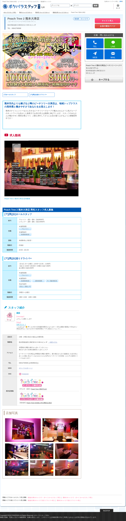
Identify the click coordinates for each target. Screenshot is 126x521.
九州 (24, 6)
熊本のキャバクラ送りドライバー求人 (69, 500)
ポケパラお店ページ (26, 368)
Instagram (24, 374)
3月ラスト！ (21, 325)
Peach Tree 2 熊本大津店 (23, 18)
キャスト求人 (107, 21)
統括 (18, 313)
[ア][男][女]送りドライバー (38, 94)
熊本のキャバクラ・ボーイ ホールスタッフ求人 (78, 497)
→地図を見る (52, 342)
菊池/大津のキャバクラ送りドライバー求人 (41, 500)
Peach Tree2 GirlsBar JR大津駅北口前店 (39, 403)
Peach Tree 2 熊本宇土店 (39, 389)
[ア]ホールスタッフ (10, 94)
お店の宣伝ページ (107, 26)
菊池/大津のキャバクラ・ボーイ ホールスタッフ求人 (44, 497)
